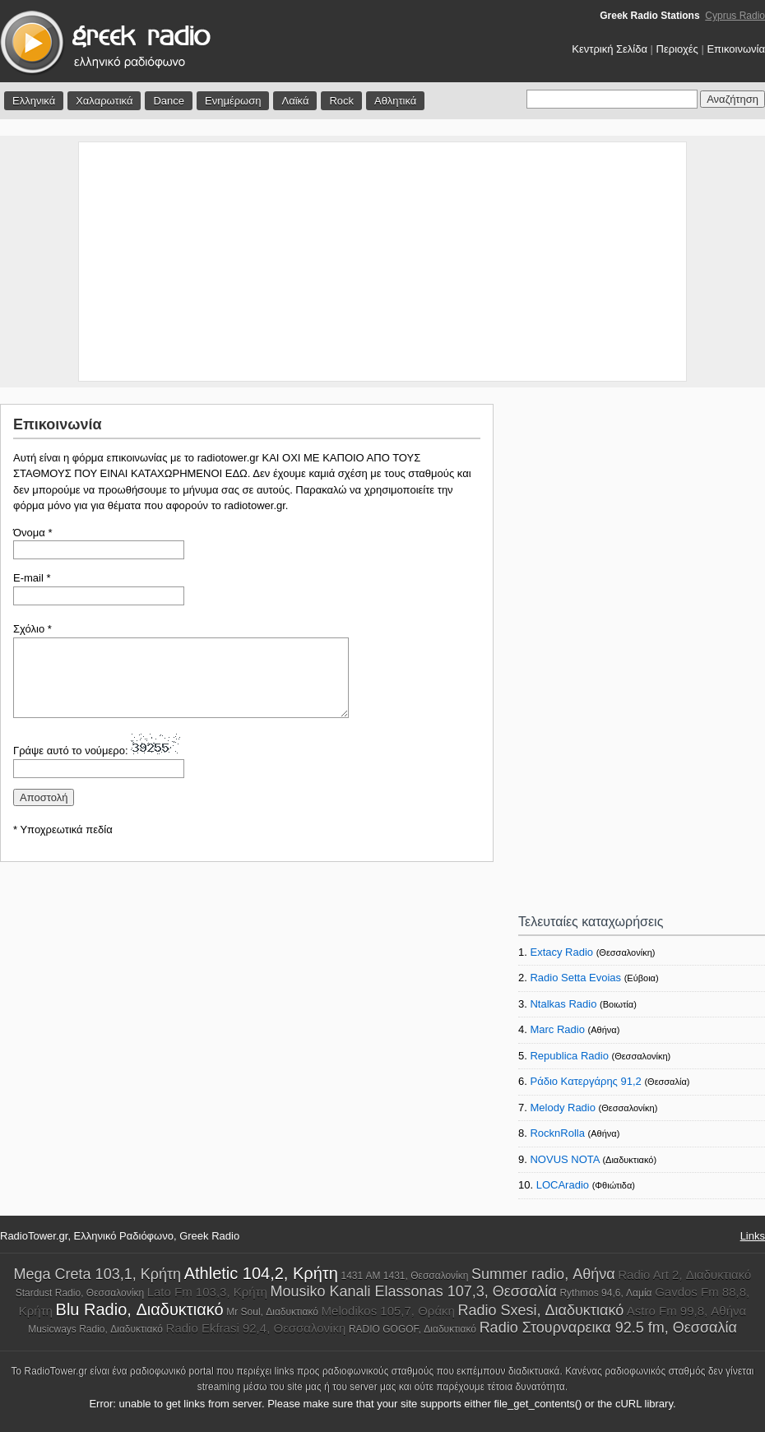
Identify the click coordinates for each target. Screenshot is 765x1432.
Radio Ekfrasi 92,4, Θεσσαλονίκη (256, 1328)
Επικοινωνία (736, 49)
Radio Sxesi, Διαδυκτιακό (541, 1310)
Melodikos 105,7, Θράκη (388, 1311)
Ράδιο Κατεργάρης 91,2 (585, 1081)
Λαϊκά (294, 101)
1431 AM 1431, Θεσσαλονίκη (404, 1275)
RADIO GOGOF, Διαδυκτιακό (412, 1329)
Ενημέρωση (233, 101)
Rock (341, 101)
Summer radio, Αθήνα (542, 1274)
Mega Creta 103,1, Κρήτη (97, 1274)
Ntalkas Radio (563, 1004)
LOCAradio (562, 1185)
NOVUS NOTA (564, 1159)
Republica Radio (569, 1056)
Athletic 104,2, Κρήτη (261, 1273)
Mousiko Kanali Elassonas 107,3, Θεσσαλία (414, 1291)
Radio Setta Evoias (575, 977)
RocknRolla (557, 1133)
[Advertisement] (383, 261)
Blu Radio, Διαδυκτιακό (140, 1309)
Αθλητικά (395, 101)
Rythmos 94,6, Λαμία (605, 1293)
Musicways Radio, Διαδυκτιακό (95, 1329)
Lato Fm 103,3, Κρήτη (207, 1292)
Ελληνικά (33, 101)
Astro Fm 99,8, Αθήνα (686, 1311)
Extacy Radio (561, 952)
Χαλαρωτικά (104, 101)
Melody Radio (563, 1107)
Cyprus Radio (735, 15)
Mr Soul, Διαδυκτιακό (272, 1312)
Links (752, 1236)
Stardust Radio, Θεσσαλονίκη (80, 1293)
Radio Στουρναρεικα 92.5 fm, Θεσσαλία (608, 1327)
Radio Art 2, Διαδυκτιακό (684, 1274)
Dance (168, 101)
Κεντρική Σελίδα (609, 49)
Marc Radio (557, 1029)
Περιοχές (677, 49)
